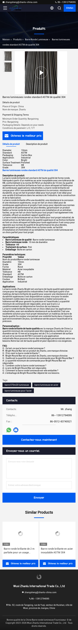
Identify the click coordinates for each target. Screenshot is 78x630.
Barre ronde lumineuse (36, 39)
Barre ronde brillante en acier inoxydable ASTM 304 (57, 550)
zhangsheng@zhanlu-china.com (19, 2)
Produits (17, 39)
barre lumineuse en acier (46, 385)
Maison (6, 39)
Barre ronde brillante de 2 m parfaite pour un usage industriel (19, 550)
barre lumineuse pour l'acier (18, 391)
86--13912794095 (65, 2)
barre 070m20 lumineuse (17, 385)
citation (69, 8)
